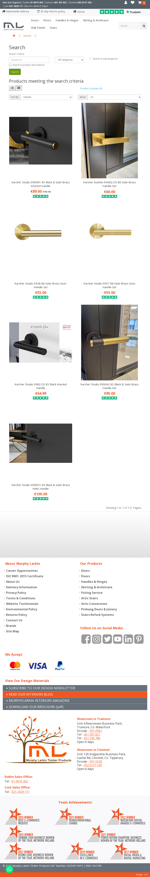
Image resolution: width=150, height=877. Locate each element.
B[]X (146, 874)
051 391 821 (60, 2)
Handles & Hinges (67, 20)
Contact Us (14, 620)
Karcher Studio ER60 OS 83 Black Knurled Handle (41, 386)
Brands (11, 626)
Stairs (53, 27)
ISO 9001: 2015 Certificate (24, 576)
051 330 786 (92, 738)
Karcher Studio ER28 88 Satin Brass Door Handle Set (41, 285)
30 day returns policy (51, 11)
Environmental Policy (21, 609)
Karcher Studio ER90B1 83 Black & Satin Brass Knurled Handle (40, 184)
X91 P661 (96, 731)
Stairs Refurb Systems (97, 615)
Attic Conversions (94, 604)
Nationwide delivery (15, 11)
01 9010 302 (36, 2)
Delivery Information (21, 587)
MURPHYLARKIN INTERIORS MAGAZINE (39, 700)
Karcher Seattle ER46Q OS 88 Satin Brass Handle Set (109, 184)
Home (79, 11)
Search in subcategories (103, 58)
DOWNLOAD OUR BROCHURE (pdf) (36, 707)
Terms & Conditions (20, 598)
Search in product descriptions (27, 64)
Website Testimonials (22, 604)
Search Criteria (16, 53)
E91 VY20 (96, 761)
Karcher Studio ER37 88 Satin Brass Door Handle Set (109, 285)
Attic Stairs (89, 598)
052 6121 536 (84, 2)
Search (27, 35)
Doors (34, 20)
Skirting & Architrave (95, 20)
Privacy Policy (16, 593)
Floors (47, 20)
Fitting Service (92, 593)
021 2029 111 (16, 6)
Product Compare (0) (91, 88)
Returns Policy (16, 615)
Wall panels (37, 27)
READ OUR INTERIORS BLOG (31, 694)
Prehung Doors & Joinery (99, 609)
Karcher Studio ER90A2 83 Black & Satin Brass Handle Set (109, 386)
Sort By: (15, 97)
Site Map (12, 631)
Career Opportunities (22, 571)
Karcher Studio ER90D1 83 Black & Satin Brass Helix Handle (40, 486)
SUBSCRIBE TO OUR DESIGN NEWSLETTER (42, 688)
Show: (83, 97)
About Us (12, 582)
